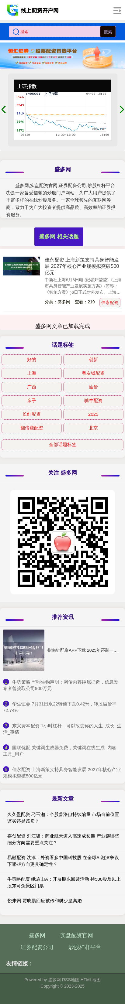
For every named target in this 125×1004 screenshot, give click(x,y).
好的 (31, 359)
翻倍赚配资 (31, 427)
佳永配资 (109, 302)
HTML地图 (91, 979)
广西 (31, 386)
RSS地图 (70, 979)
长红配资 (32, 414)
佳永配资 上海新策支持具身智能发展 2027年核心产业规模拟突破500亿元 (82, 266)
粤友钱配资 (93, 373)
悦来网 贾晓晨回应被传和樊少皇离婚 (45, 900)
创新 (93, 359)
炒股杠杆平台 (84, 947)
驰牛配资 (93, 400)
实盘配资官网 (76, 935)
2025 (93, 414)
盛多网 (37, 935)
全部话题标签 (62, 444)
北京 (93, 427)
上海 (31, 373)
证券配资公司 (37, 947)
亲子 (31, 400)
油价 (93, 386)
